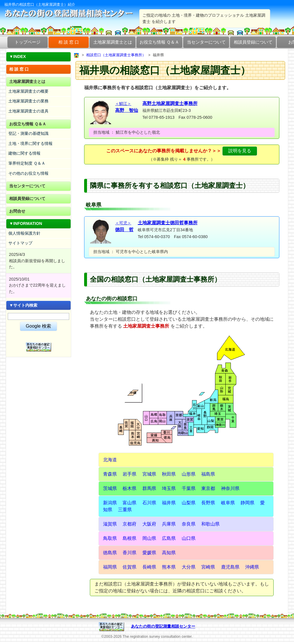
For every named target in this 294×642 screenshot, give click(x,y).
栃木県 (129, 488)
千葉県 (189, 488)
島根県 (129, 538)
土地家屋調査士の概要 (28, 91)
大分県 (189, 567)
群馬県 (149, 488)
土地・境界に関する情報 (30, 143)
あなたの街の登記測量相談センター (163, 626)
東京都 (208, 488)
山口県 (189, 538)
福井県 (169, 502)
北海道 (110, 459)
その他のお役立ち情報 (28, 173)
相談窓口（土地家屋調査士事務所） (116, 55)
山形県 (189, 474)
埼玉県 (169, 488)
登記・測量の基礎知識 (28, 133)
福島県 (208, 474)
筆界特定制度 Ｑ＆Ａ (26, 163)
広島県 (169, 538)
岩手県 (129, 474)
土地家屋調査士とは (112, 42)
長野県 (208, 502)
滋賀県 (110, 524)
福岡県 (110, 567)
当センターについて (206, 42)
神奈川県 (230, 488)
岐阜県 (228, 502)
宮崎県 (208, 567)
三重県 (125, 509)
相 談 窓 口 (68, 42)
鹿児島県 (230, 567)
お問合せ (17, 211)
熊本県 (169, 567)
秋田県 (169, 474)
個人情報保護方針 (24, 233)
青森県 (110, 474)
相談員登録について (253, 42)
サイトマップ (20, 243)
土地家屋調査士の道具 (28, 111)
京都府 (129, 524)
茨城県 (110, 488)
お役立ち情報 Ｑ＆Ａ (159, 42)
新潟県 (110, 502)
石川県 (149, 502)
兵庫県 (169, 524)
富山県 (129, 502)
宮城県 (149, 474)
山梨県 (189, 502)
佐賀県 (129, 567)
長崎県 (149, 567)
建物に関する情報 (24, 153)
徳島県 (110, 552)
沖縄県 (252, 567)
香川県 (129, 552)
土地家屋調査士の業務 (28, 101)
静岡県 (247, 502)
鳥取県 (110, 538)
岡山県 (149, 538)
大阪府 (149, 524)
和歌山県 (210, 524)
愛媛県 (149, 552)
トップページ (27, 42)
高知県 (169, 552)
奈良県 (189, 524)
